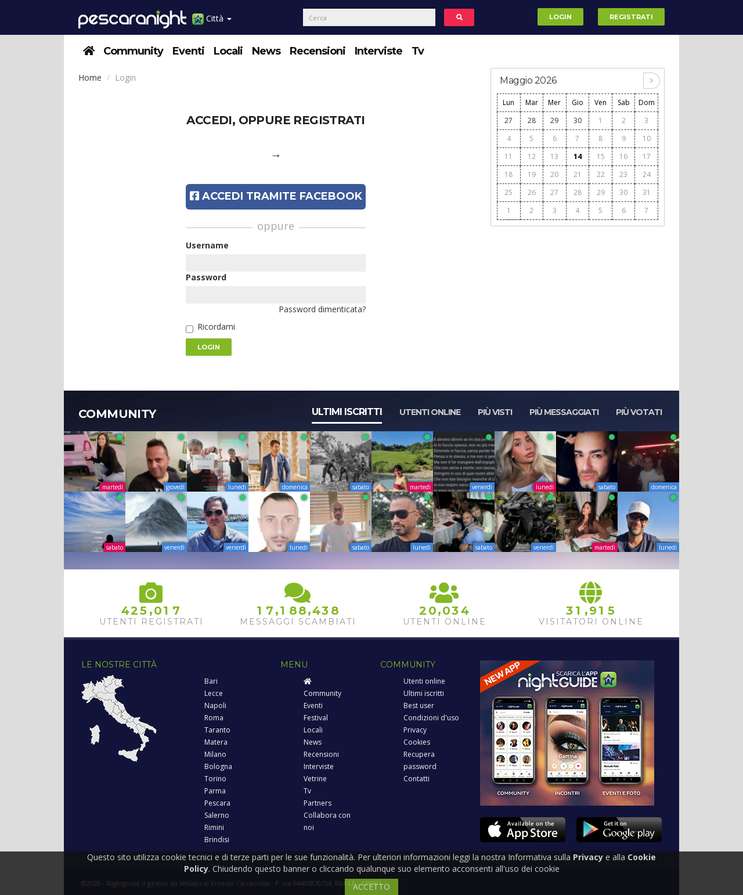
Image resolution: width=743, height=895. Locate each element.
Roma (213, 718)
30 (578, 120)
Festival (316, 718)
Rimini (214, 827)
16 (623, 156)
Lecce (213, 693)
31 (647, 192)
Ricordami (216, 326)
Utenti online (429, 412)
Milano (215, 754)
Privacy (415, 730)
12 (532, 156)
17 (647, 156)
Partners (317, 803)
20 (554, 174)
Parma (215, 791)
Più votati (639, 412)
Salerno (216, 815)
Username (207, 245)
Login (560, 17)
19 (532, 174)
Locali (228, 51)
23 (623, 174)
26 (532, 192)
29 (554, 120)
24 (647, 174)
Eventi (188, 51)
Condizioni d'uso (431, 718)
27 (508, 120)
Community (133, 51)
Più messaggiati (563, 412)
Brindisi (216, 840)
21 (578, 174)
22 (601, 174)
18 (508, 174)
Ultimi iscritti (347, 411)
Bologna (218, 766)
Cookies (416, 742)
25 (508, 192)
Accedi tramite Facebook (276, 196)
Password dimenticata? (322, 309)
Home (90, 77)
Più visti (495, 412)
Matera (216, 742)
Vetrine (315, 779)
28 (532, 120)
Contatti (416, 779)
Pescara (217, 803)
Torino (215, 779)
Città (212, 23)
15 (601, 156)
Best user (418, 705)
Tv (418, 51)
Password (206, 277)
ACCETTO (371, 886)
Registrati (631, 17)
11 (508, 156)
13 (554, 156)
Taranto (217, 730)
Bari (211, 681)
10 (647, 138)
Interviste (378, 51)
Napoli (215, 705)
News (266, 51)
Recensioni (317, 51)
